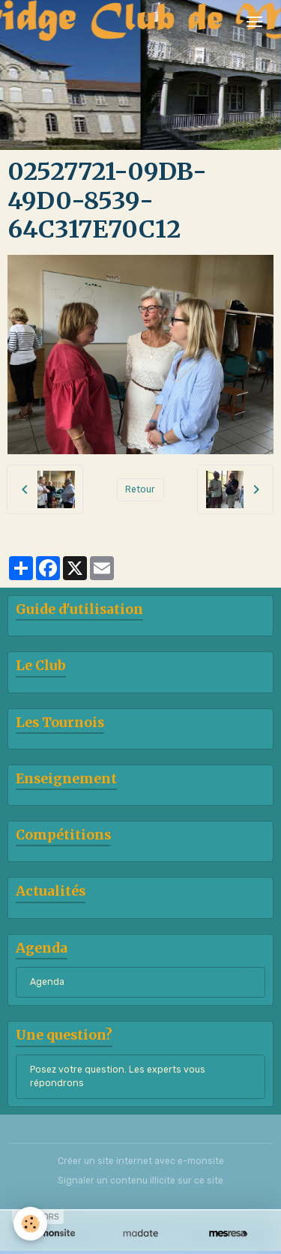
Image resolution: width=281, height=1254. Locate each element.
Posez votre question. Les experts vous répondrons (117, 1076)
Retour (140, 489)
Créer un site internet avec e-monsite (141, 1161)
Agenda (47, 982)
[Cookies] (30, 1224)
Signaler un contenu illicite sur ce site (140, 1180)
